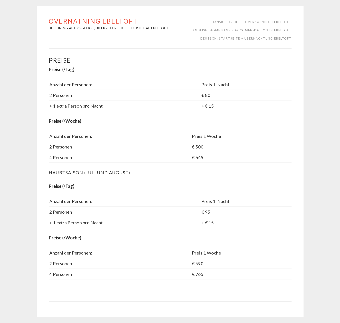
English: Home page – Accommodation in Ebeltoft (242, 30)
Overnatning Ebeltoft (93, 21)
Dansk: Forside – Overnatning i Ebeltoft (252, 22)
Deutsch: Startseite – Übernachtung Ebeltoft (246, 38)
